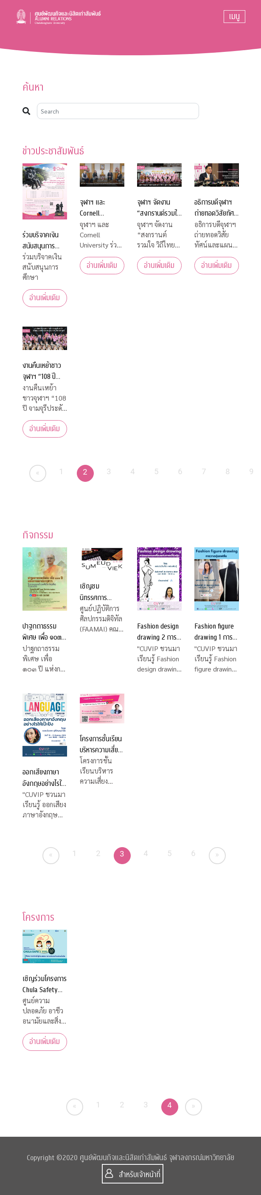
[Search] (118, 111)
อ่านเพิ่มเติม (44, 298)
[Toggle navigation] (234, 16)
